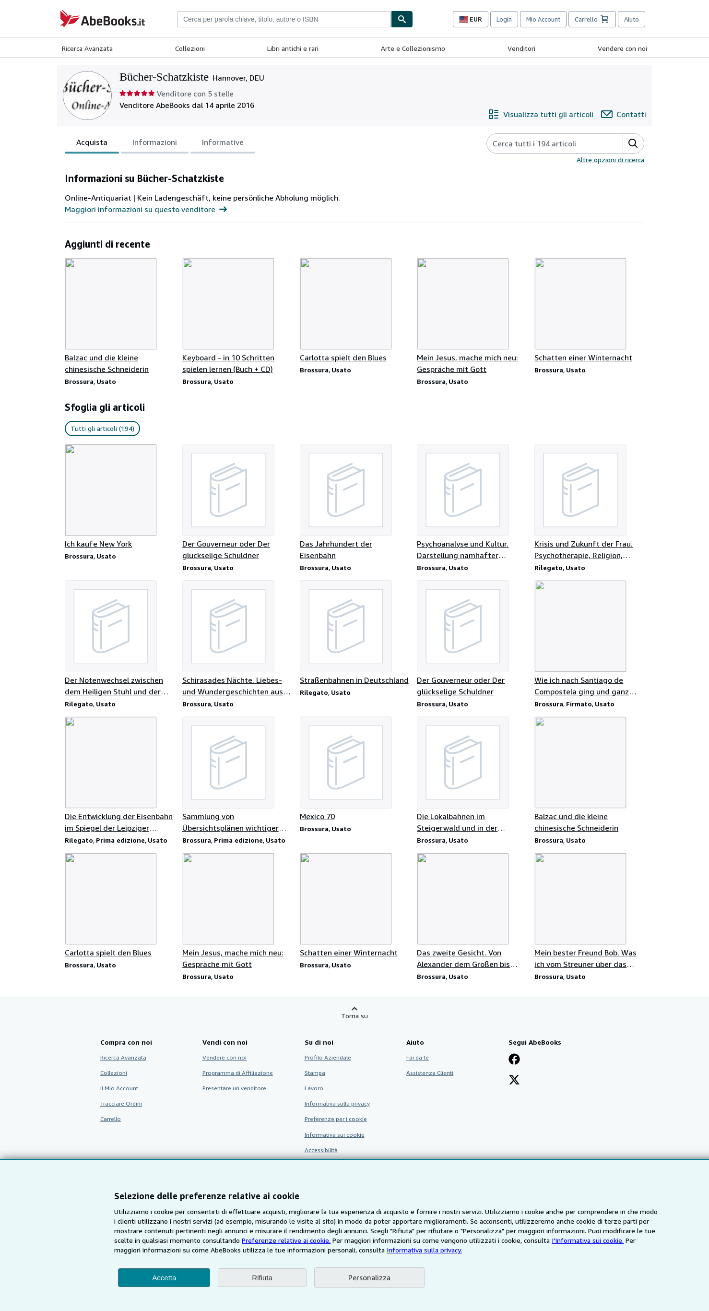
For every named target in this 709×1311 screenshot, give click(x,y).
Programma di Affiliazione (237, 1072)
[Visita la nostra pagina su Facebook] (514, 1060)
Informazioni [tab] (155, 144)
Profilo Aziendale (328, 1057)
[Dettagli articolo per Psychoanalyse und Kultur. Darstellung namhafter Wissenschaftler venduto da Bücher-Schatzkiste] (472, 502)
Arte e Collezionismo (413, 48)
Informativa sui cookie (335, 1134)
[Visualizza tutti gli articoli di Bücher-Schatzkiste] (540, 114)
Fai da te (417, 1057)
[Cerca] (402, 19)
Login (504, 19)
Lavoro (314, 1088)
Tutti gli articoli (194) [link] (102, 428)
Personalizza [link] (369, 1277)
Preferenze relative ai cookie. (286, 1240)
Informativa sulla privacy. (424, 1250)
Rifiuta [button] (262, 1278)
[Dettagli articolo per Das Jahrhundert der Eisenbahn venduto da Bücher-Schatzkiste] (355, 502)
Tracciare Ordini (121, 1103)
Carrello (110, 1118)
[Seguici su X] (514, 1081)
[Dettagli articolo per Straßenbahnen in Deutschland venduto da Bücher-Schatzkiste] (355, 633)
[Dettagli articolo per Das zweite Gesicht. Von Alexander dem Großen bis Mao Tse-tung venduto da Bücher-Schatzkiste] (472, 911)
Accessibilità (321, 1150)
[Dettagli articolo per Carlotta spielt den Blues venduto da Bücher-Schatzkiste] (355, 310)
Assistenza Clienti (429, 1072)
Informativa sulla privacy (337, 1103)
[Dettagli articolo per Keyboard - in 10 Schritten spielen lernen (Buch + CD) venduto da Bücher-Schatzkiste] (237, 316)
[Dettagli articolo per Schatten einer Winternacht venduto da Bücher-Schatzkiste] (589, 310)
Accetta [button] (164, 1278)
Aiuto (631, 19)
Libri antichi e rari (293, 48)
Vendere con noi (622, 48)
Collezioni (190, 48)
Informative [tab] (222, 144)
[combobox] (284, 19)
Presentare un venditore (234, 1088)
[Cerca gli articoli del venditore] (545, 143)
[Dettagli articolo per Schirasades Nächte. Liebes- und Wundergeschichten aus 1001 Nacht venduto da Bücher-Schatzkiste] (237, 638)
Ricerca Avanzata (87, 48)
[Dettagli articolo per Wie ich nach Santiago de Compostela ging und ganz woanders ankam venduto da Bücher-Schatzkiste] (589, 638)
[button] (633, 143)
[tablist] (160, 143)
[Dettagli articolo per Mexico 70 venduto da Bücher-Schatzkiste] (355, 769)
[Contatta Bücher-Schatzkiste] (623, 114)
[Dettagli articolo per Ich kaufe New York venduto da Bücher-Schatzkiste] (120, 496)
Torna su (354, 1016)
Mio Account (543, 19)
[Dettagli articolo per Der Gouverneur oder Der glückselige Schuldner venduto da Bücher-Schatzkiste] (237, 502)
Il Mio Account (119, 1088)
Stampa (315, 1072)
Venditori (521, 48)
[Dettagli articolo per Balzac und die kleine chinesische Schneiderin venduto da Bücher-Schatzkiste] (120, 316)
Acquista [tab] (92, 144)
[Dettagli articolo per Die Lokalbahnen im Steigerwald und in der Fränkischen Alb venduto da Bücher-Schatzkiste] (472, 775)
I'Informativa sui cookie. (588, 1240)
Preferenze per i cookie (336, 1118)
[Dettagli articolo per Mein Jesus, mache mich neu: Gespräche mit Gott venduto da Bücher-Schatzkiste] (472, 316)
